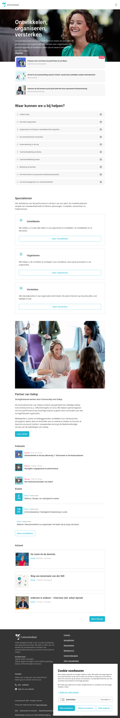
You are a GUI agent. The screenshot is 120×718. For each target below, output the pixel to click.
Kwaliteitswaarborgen (42, 710)
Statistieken (68, 699)
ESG (16, 710)
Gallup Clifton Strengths (24, 659)
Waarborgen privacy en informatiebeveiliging (29, 714)
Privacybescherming (53, 714)
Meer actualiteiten (25, 533)
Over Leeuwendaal (71, 661)
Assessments (69, 645)
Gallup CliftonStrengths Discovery (28, 664)
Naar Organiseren (60, 272)
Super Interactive (41, 705)
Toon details (106, 700)
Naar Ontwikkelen (60, 238)
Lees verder (22, 434)
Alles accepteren (66, 708)
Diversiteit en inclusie (27, 710)
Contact (67, 635)
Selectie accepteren (85, 708)
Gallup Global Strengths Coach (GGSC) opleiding (34, 661)
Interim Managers (71, 656)
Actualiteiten (69, 640)
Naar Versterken (60, 306)
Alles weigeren (104, 708)
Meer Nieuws (97, 619)
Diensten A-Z (69, 650)
